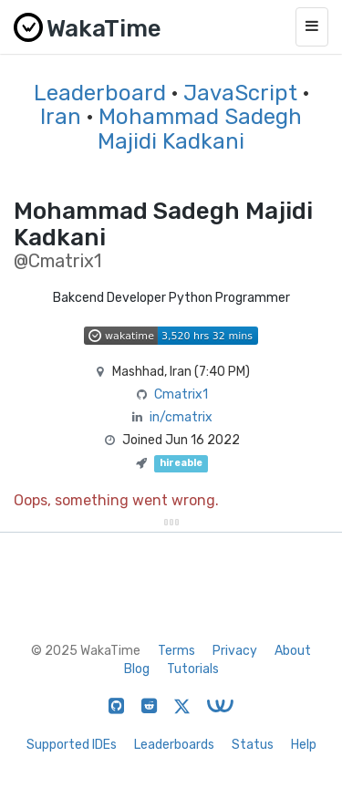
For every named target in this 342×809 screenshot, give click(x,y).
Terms (176, 651)
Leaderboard (100, 93)
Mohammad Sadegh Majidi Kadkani (200, 128)
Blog (137, 669)
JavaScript (240, 93)
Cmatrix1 (181, 394)
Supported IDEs (71, 744)
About (293, 651)
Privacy (234, 651)
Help (303, 744)
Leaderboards (174, 744)
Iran (60, 117)
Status (253, 744)
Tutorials (193, 669)
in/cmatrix (181, 417)
